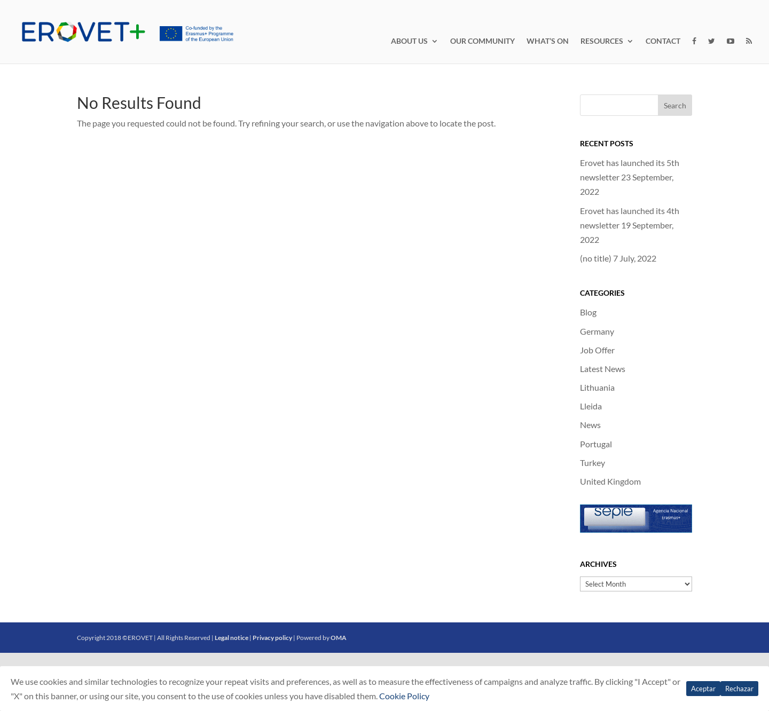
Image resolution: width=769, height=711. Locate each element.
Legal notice (231, 638)
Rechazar (739, 688)
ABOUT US (409, 41)
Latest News (602, 369)
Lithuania (597, 387)
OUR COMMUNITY (482, 41)
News (590, 425)
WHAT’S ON (548, 41)
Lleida (591, 406)
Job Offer (597, 350)
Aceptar (703, 688)
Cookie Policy (404, 696)
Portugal (596, 444)
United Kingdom (610, 481)
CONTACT (663, 41)
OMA (339, 638)
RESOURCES (601, 41)
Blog (588, 312)
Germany (597, 331)
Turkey (592, 462)
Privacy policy (272, 638)
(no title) (595, 258)
